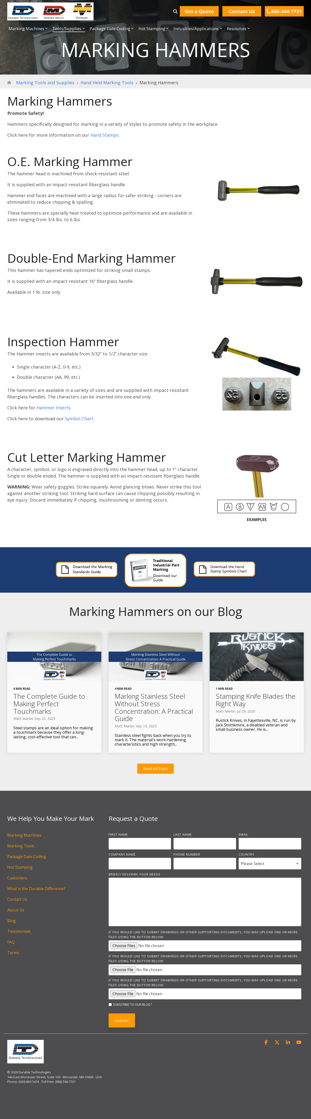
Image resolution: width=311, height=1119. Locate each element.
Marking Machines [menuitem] (24, 835)
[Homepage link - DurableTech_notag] (25, 1061)
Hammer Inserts (53, 408)
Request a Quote (133, 818)
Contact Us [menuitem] (17, 899)
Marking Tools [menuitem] (20, 846)
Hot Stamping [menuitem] (20, 867)
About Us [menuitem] (15, 910)
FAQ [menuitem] (11, 942)
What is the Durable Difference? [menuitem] (36, 888)
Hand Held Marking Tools (106, 82)
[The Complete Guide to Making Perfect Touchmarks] (54, 656)
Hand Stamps (104, 135)
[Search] (175, 11)
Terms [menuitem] (13, 952)
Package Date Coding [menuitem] (26, 856)
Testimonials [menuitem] (19, 931)
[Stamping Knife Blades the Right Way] (257, 656)
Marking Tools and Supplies (45, 82)
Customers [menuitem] (17, 878)
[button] (266, 1042)
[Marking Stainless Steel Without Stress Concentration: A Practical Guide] (156, 656)
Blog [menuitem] (11, 920)
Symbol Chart (79, 418)
